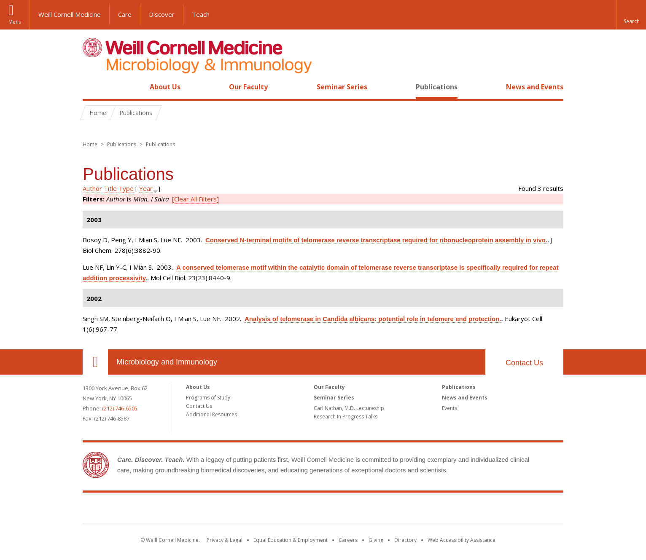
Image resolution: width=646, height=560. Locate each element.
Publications (437, 86)
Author (92, 188)
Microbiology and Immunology (166, 362)
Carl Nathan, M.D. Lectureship (349, 408)
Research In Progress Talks (345, 416)
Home (92, 87)
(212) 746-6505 (119, 408)
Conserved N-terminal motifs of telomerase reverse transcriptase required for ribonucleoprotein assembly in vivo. (376, 240)
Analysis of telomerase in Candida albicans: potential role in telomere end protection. (373, 318)
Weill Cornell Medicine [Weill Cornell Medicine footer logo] (323, 509)
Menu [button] (15, 21)
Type (126, 188)
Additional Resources (211, 414)
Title (110, 188)
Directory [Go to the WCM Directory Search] (405, 540)
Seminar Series (342, 86)
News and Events (534, 86)
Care (125, 14)
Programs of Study (208, 397)
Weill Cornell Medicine (69, 14)
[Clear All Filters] (195, 199)
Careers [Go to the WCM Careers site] (348, 540)
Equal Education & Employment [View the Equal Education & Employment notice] (290, 540)
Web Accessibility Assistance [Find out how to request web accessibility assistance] (461, 540)
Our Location (95, 362)
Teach (201, 14)
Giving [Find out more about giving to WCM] (376, 540)
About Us (165, 86)
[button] (631, 14)
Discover (162, 14)
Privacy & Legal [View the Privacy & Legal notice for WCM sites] (224, 540)
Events (449, 408)
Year (146, 188)
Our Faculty (248, 86)
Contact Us (524, 363)
